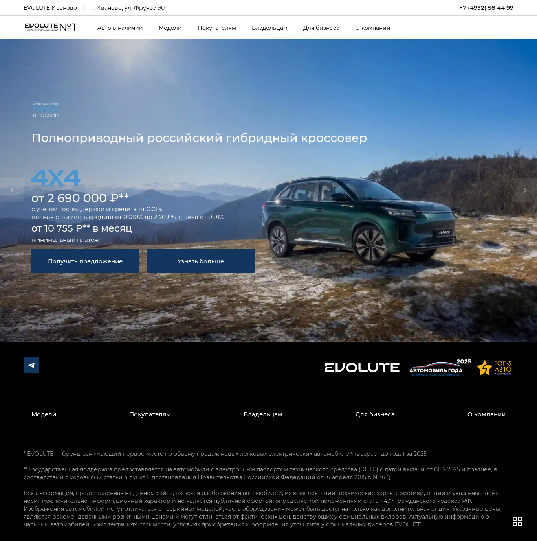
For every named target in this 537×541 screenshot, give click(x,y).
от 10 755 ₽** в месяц (81, 228)
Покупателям (217, 28)
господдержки (81, 209)
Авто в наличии (120, 28)
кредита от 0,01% (137, 209)
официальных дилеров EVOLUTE (373, 524)
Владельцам (270, 28)
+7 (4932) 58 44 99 (486, 7)
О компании (372, 28)
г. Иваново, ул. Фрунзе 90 (128, 7)
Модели (170, 28)
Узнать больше (201, 261)
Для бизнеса (321, 28)
